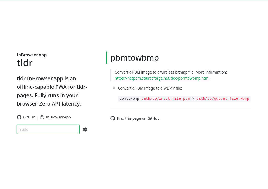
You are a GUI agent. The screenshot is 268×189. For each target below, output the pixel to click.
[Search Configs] (85, 129)
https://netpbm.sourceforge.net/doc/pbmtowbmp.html (162, 78)
